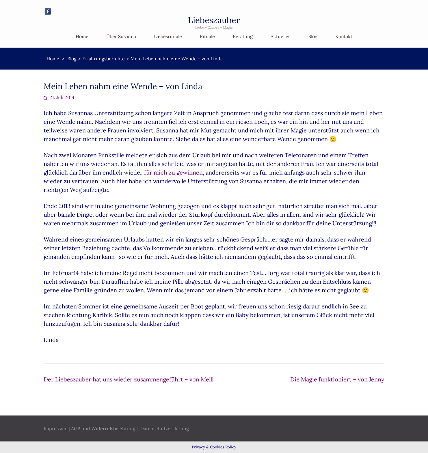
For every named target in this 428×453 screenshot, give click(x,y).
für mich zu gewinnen (173, 172)
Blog (312, 36)
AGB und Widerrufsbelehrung (103, 428)
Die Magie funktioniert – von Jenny (337, 379)
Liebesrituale (168, 36)
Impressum (56, 428)
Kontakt (343, 36)
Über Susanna (121, 36)
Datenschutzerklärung (164, 428)
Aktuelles (280, 36)
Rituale (207, 36)
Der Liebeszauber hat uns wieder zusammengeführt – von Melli (129, 379)
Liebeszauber (214, 20)
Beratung (243, 36)
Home (82, 36)
